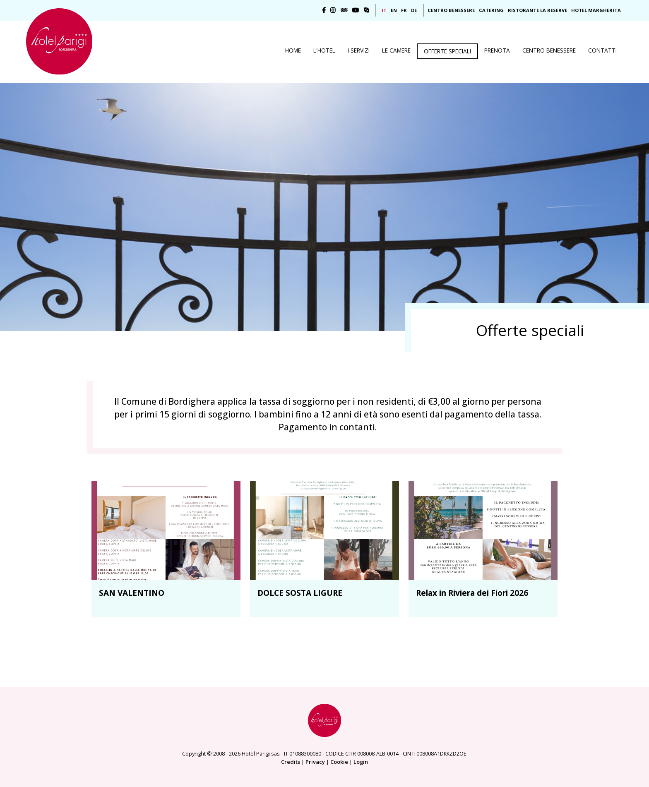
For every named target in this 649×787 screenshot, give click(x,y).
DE (414, 10)
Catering (491, 10)
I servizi (359, 50)
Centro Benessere (451, 10)
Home (293, 50)
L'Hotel (324, 50)
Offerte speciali (447, 51)
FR (404, 10)
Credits (290, 761)
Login (360, 761)
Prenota (497, 50)
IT (384, 10)
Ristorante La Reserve (537, 10)
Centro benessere (549, 50)
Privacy (315, 761)
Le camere (396, 50)
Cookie (339, 761)
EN (394, 10)
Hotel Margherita (596, 10)
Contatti (602, 50)
